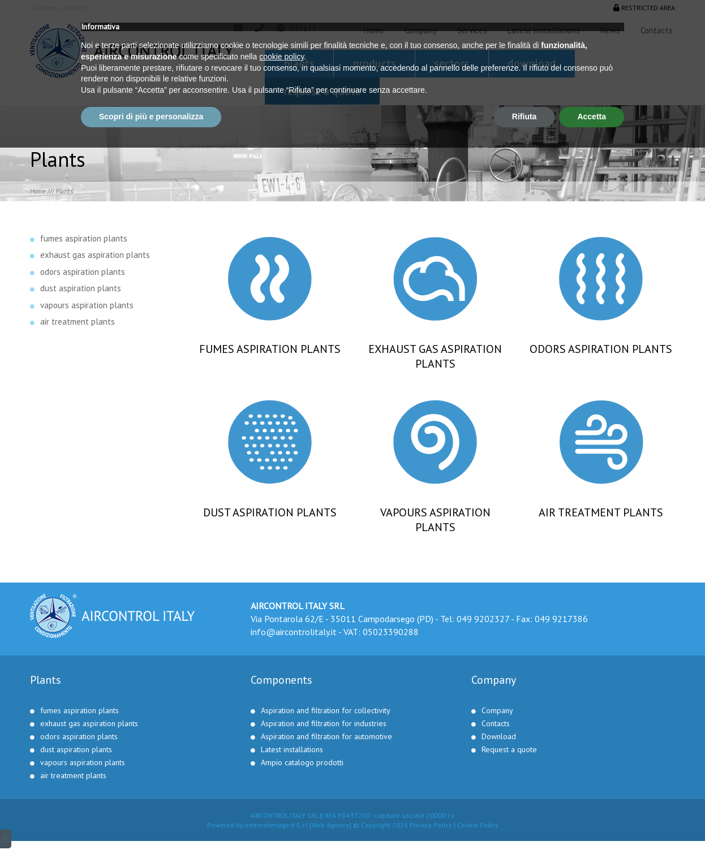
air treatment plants (77, 321)
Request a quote (322, 91)
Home (374, 30)
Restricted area (644, 7)
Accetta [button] (591, 822)
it (312, 27)
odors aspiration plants (82, 271)
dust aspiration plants (80, 288)
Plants (299, 63)
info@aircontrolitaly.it (294, 631)
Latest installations (544, 30)
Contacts (656, 30)
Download (532, 63)
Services (472, 30)
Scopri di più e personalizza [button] (151, 822)
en (296, 27)
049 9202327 (483, 618)
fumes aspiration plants (83, 238)
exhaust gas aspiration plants (95, 254)
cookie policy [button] (281, 762)
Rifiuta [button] (524, 822)
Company (421, 30)
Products (374, 63)
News (610, 30)
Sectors (452, 63)
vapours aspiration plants (87, 305)
